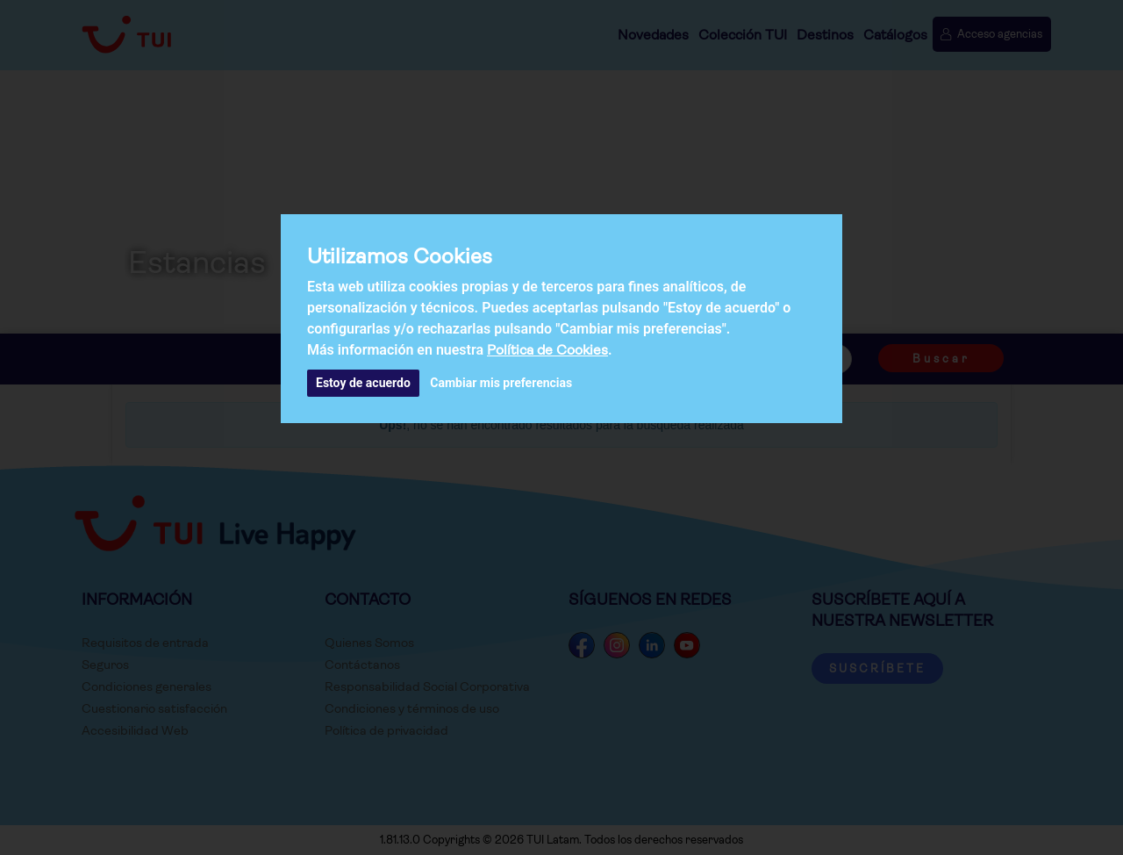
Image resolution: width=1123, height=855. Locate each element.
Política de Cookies (547, 349)
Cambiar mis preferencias (501, 383)
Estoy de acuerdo (363, 383)
